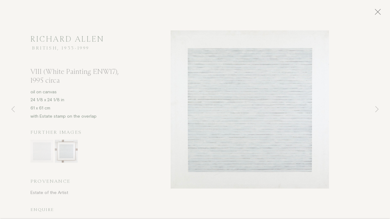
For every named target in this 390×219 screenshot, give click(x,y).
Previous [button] (13, 109)
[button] (41, 153)
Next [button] (377, 109)
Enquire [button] (42, 211)
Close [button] (381, 13)
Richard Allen (67, 41)
